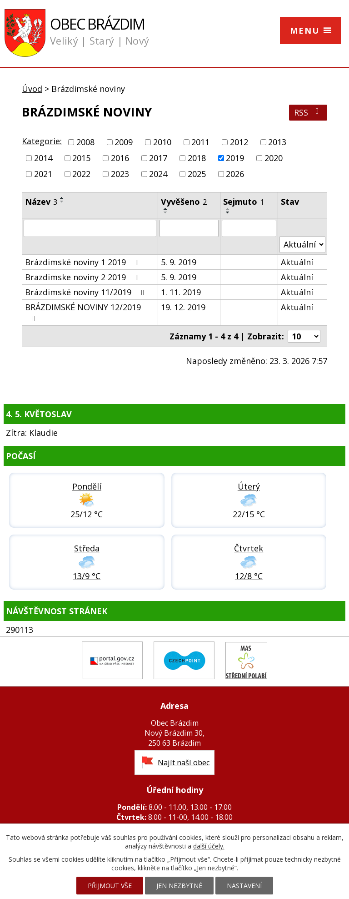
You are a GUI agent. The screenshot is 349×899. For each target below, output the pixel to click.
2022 (81, 174)
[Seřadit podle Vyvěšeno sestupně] (166, 212)
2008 (85, 141)
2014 (43, 157)
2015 (81, 157)
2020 (273, 157)
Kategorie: (42, 141)
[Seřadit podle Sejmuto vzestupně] (228, 209)
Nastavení (244, 885)
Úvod (32, 88)
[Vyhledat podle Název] (90, 228)
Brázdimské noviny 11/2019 (86, 292)
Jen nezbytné (179, 885)
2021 (43, 174)
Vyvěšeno (184, 201)
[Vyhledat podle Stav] (302, 244)
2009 (124, 141)
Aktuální (297, 262)
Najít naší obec (183, 763)
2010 (162, 141)
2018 (197, 157)
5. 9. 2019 (178, 262)
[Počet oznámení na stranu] (304, 336)
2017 (158, 157)
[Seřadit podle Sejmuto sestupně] (228, 212)
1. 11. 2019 (181, 292)
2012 (239, 141)
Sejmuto (243, 201)
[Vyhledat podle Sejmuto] (249, 228)
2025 (197, 174)
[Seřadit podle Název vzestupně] (62, 198)
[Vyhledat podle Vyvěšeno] (189, 228)
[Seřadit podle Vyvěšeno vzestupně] (166, 209)
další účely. (208, 846)
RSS (308, 112)
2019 (235, 157)
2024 (158, 174)
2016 (120, 157)
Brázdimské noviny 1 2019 (84, 262)
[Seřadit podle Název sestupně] (62, 201)
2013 (277, 141)
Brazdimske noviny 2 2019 (84, 277)
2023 (120, 174)
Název (41, 201)
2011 (200, 141)
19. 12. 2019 (183, 307)
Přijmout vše (110, 885)
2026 (235, 174)
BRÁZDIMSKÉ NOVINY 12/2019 (83, 312)
